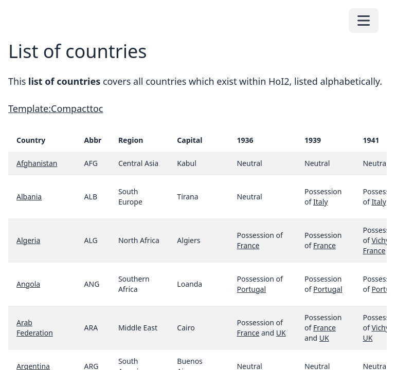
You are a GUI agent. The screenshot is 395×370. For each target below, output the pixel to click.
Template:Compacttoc (55, 108)
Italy (320, 202)
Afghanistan (36, 163)
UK (281, 333)
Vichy (380, 327)
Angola (28, 284)
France (248, 245)
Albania (29, 196)
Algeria (28, 240)
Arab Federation (34, 328)
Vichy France (376, 245)
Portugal (251, 289)
